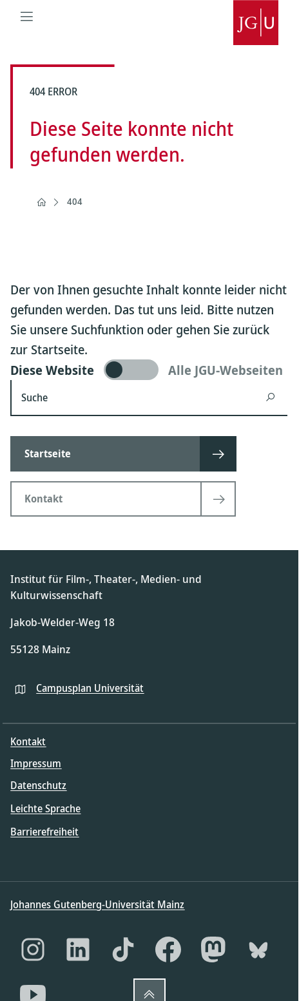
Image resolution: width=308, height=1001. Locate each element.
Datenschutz (38, 785)
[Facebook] (168, 949)
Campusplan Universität (90, 688)
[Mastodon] (213, 949)
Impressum (35, 763)
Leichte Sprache (45, 808)
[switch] (148, 369)
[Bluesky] (258, 949)
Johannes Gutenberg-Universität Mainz (97, 904)
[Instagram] (33, 949)
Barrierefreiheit (44, 832)
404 (74, 201)
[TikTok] (123, 949)
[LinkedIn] (78, 949)
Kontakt (28, 741)
